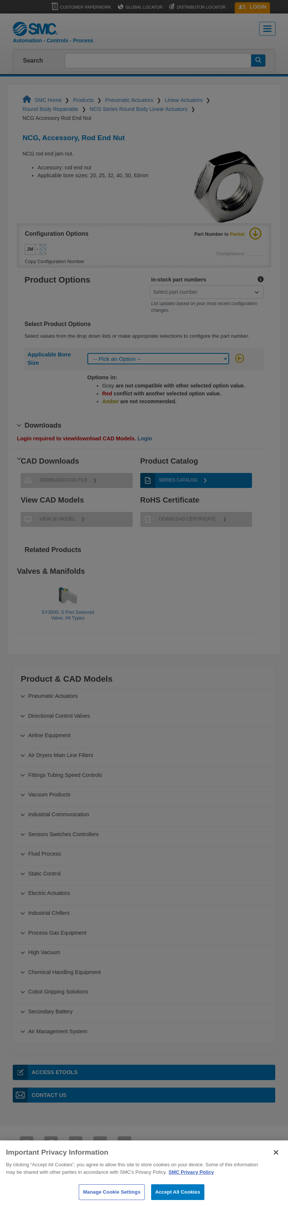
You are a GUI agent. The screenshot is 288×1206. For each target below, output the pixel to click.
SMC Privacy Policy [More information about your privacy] (191, 1181)
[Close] (276, 1162)
